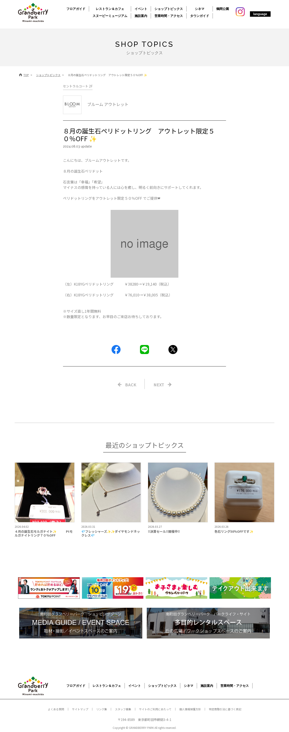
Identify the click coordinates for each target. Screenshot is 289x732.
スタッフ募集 (123, 709)
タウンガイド (199, 16)
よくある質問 (56, 709)
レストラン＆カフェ (110, 9)
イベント (141, 9)
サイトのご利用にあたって (155, 709)
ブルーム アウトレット (95, 104)
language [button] (260, 14)
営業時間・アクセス (168, 16)
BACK (130, 384)
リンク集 (101, 709)
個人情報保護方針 (190, 709)
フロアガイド (75, 9)
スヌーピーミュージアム (110, 16)
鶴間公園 (222, 9)
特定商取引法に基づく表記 (225, 709)
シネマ (199, 9)
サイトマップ (80, 709)
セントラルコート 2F (78, 86)
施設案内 (141, 16)
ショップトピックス (168, 9)
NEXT (159, 384)
